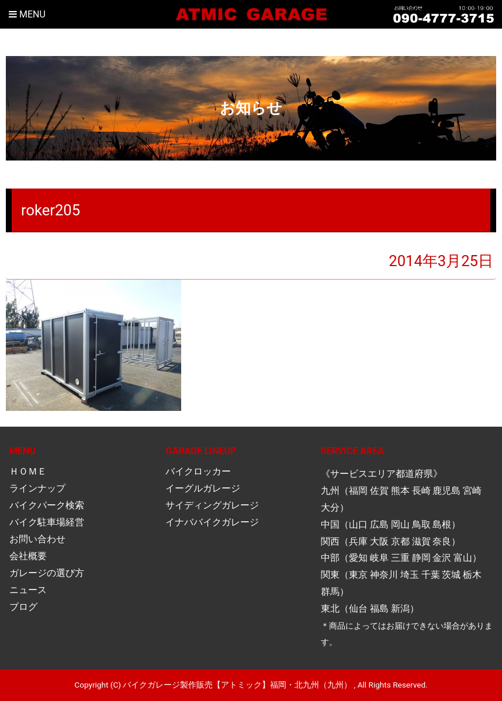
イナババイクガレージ (212, 522)
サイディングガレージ (212, 505)
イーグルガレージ (202, 488)
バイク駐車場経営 (46, 522)
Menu (27, 14)
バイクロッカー (198, 471)
